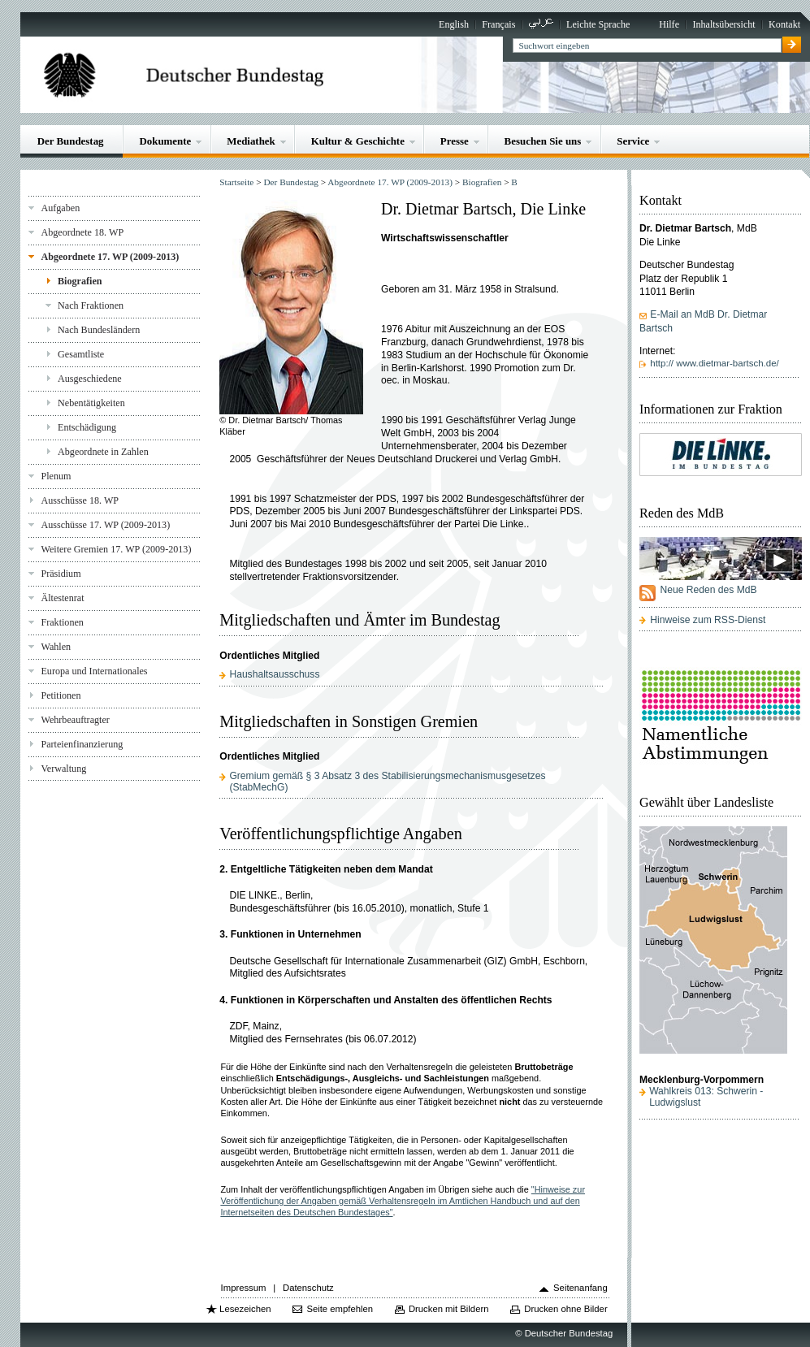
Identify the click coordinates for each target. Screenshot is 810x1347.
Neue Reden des (708, 590)
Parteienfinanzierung (82, 744)
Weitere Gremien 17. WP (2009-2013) (116, 549)
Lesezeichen (245, 1309)
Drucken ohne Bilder (565, 1309)
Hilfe (669, 24)
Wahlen (56, 646)
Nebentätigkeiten (91, 403)
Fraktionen (62, 622)
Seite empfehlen (339, 1309)
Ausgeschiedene (90, 378)
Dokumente (165, 141)
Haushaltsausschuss (274, 674)
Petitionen (60, 695)
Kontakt (784, 24)
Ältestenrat (62, 598)
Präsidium (60, 573)
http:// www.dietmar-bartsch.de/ (714, 363)
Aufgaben (60, 208)
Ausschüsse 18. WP (80, 500)
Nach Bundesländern (99, 330)
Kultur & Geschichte (358, 141)
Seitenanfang (580, 1288)
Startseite (236, 182)
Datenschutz (308, 1288)
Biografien (80, 281)
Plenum (56, 476)
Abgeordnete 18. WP (82, 232)
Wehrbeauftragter (75, 719)
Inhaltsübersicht (723, 24)
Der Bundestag (70, 141)
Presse (454, 141)
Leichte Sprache (598, 24)
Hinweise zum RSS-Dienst (707, 620)
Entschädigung (87, 427)
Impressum (243, 1288)
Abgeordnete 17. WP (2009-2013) (110, 256)
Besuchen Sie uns (543, 141)
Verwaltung (63, 768)
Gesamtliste (81, 354)
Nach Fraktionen (90, 305)
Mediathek (251, 141)
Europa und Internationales (94, 671)
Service (633, 141)
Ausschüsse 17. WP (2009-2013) (105, 525)
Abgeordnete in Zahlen (103, 451)
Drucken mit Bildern (449, 1309)
